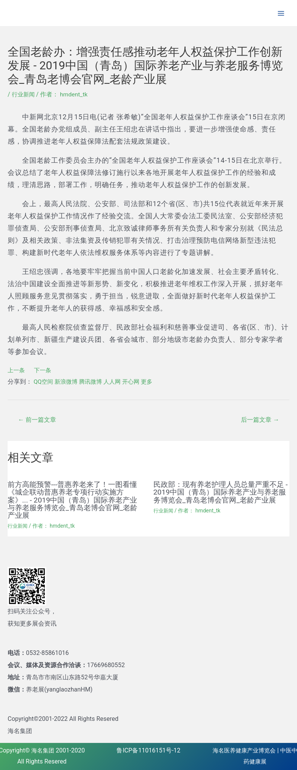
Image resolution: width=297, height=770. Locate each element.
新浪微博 (68, 381)
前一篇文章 (38, 420)
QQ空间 (44, 381)
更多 (153, 381)
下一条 (44, 370)
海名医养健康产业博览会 (246, 750)
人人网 (117, 381)
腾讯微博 (94, 381)
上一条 (17, 370)
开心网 (137, 381)
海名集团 (43, 750)
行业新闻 (24, 94)
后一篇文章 (258, 420)
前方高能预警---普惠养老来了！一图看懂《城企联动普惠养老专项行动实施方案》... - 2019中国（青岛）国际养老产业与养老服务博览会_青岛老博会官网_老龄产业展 (76, 500)
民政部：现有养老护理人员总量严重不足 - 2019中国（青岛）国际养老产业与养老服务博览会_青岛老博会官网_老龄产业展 (218, 496)
